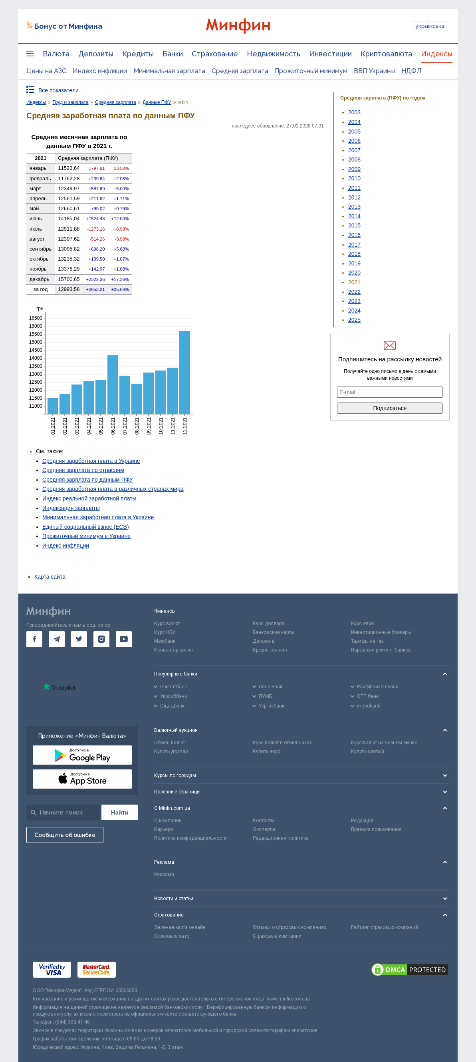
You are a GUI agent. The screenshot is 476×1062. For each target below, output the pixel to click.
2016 (354, 235)
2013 (354, 206)
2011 (354, 188)
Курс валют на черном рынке (384, 742)
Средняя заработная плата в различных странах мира (113, 489)
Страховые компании (277, 936)
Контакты (263, 820)
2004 (354, 122)
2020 (354, 272)
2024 (354, 310)
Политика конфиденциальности (190, 838)
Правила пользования (376, 829)
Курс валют (167, 623)
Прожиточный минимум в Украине (86, 536)
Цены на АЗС (46, 71)
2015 (354, 225)
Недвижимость (273, 54)
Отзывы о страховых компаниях (289, 927)
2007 (354, 150)
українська (429, 26)
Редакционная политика (281, 838)
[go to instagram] (101, 639)
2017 (354, 244)
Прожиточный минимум (311, 71)
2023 (354, 301)
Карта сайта (49, 577)
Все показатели (58, 90)
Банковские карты (273, 632)
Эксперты (264, 829)
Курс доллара (268, 623)
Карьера (163, 829)
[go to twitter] (79, 639)
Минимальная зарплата (169, 71)
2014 (354, 216)
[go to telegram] (57, 639)
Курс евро (362, 623)
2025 (354, 320)
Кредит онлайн (270, 650)
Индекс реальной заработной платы (89, 498)
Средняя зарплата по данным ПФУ (87, 479)
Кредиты (138, 54)
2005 (354, 131)
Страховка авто (171, 936)
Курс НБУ (164, 632)
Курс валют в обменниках (282, 742)
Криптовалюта (386, 54)
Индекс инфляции (100, 71)
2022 (354, 292)
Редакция (362, 820)
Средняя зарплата (240, 71)
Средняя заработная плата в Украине (91, 461)
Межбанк (164, 641)
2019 (354, 263)
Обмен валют (169, 742)
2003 (354, 112)
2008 (354, 159)
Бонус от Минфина (68, 26)
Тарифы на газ (367, 641)
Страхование (215, 54)
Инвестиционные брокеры (381, 632)
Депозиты (95, 54)
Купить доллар (171, 751)
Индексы (436, 54)
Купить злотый (367, 751)
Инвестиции (330, 54)
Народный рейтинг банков (381, 650)
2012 (354, 197)
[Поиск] (119, 812)
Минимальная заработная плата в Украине (98, 517)
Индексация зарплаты (71, 508)
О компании (168, 820)
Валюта (56, 54)
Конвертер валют (173, 650)
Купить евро (266, 751)
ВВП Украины (374, 71)
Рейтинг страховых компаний (384, 927)
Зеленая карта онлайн (180, 927)
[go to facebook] (34, 639)
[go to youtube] (124, 639)
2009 (354, 169)
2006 (354, 140)
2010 (354, 178)
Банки (173, 54)
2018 (354, 254)
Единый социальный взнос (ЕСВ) (85, 527)
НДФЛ (411, 71)
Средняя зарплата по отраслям (83, 470)
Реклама (164, 874)
